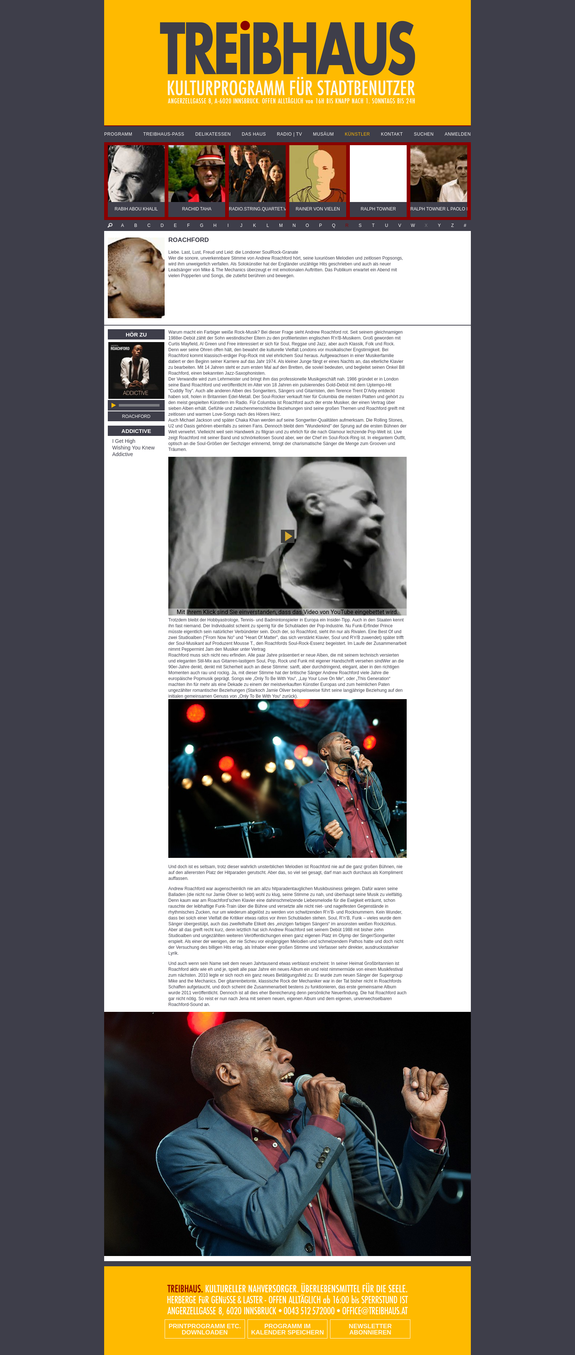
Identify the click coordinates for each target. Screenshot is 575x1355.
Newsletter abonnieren (370, 1329)
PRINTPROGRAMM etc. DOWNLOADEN (205, 1329)
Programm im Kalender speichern (287, 1329)
